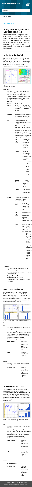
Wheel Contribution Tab (8, 23)
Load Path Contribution (8, 21)
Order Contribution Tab (8, 19)
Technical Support (24, 484)
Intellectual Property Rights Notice (11, 484)
